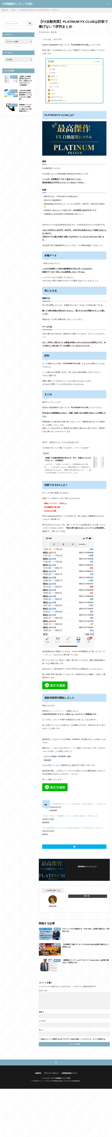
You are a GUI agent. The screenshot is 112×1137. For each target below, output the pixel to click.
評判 (51, 93)
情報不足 (54, 85)
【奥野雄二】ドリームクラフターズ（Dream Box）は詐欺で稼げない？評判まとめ (85, 967)
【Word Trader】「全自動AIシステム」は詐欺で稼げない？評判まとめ (69, 821)
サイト (41, 1035)
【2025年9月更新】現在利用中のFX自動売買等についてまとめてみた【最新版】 (25, 100)
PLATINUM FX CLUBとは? (59, 66)
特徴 (53, 73)
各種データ (53, 77)
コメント (43, 996)
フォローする (87, 875)
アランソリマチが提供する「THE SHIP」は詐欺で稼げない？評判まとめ (85, 935)
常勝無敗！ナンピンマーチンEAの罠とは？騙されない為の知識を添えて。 (25, 115)
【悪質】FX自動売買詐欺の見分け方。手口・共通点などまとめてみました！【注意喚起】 (67, 464)
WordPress (77, 1086)
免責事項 (35, 1079)
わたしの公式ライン (58, 716)
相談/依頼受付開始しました (59, 104)
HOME (6, 10)
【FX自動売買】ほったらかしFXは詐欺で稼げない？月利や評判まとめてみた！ (73, 833)
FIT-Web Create (57, 1086)
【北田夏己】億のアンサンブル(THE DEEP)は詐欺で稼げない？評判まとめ (85, 951)
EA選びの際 (78, 452)
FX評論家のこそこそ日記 (17, 4)
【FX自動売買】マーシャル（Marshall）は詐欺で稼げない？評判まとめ (78, 809)
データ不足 (55, 89)
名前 (41, 1017)
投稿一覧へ (87, 901)
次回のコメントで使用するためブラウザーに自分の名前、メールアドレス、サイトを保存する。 (74, 1044)
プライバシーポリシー (51, 1079)
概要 (53, 70)
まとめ (52, 97)
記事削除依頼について (71, 1079)
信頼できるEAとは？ (57, 101)
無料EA (14, 76)
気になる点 (53, 81)
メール (42, 1026)
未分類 (13, 10)
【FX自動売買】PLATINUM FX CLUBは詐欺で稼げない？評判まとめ (38, 10)
